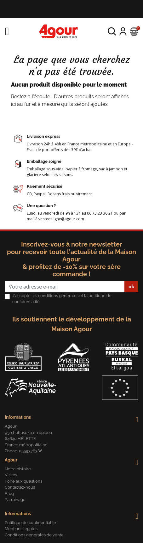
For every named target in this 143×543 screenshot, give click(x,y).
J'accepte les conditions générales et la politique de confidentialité (62, 298)
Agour (11, 459)
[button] (112, 31)
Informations (18, 417)
